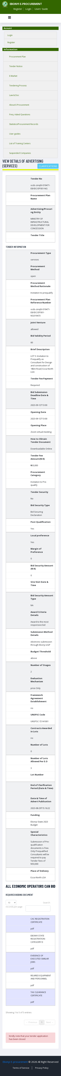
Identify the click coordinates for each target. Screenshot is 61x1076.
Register (17, 8)
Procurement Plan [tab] (17, 56)
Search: (38, 906)
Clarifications (48, 166)
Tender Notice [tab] (15, 66)
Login (28, 8)
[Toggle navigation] (9, 18)
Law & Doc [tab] (14, 95)
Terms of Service (21, 1067)
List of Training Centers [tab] (19, 143)
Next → (49, 1022)
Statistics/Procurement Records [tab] (23, 124)
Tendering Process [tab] (18, 85)
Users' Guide (41, 8)
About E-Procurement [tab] (19, 104)
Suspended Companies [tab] (20, 153)
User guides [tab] (14, 133)
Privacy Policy (41, 1067)
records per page (14, 904)
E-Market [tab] (13, 76)
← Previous (31, 1022)
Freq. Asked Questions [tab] (19, 114)
